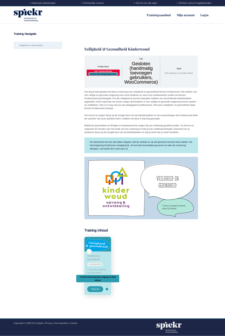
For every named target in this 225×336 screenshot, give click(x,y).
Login (204, 15)
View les (95, 289)
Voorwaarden (61, 323)
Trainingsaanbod (158, 15)
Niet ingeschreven (103, 71)
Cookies (73, 323)
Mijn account (185, 15)
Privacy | (49, 323)
